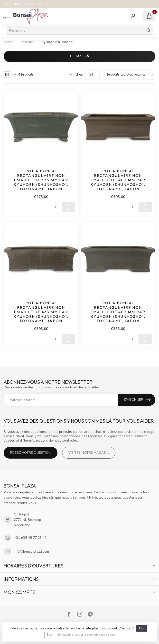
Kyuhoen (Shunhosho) (57, 42)
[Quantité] (55, 207)
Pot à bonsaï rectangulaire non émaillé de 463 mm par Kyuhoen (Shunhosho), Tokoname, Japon (41, 312)
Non (50, 634)
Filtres (79, 56)
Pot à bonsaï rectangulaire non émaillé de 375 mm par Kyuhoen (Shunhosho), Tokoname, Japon (41, 180)
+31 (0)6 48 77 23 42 (30, 537)
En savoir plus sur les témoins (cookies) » (87, 635)
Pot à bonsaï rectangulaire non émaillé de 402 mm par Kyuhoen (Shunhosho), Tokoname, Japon (118, 180)
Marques (28, 42)
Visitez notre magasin (88, 452)
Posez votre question (30, 452)
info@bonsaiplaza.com (31, 551)
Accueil (9, 42)
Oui (142, 628)
